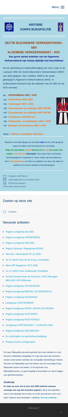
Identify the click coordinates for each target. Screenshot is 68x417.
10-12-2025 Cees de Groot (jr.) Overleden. (27, 259)
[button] (60, 7)
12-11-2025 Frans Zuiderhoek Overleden (26, 271)
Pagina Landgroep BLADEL (19, 231)
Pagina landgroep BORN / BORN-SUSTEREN (29, 308)
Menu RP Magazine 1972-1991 (21, 265)
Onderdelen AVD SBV (21, 99)
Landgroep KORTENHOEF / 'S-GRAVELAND (29, 325)
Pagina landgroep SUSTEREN (21, 314)
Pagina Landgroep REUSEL (20, 243)
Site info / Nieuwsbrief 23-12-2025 (23, 254)
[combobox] (24, 211)
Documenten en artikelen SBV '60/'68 (29, 108)
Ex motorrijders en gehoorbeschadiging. (26, 336)
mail (42, 142)
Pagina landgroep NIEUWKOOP (22, 330)
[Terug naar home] (20, 7)
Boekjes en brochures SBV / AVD (27, 125)
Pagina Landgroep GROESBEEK (22, 237)
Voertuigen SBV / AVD (20, 104)
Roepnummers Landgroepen (20, 342)
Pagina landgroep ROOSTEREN (22, 319)
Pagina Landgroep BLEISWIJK (21, 297)
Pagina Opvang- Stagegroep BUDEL (24, 248)
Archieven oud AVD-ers (21, 117)
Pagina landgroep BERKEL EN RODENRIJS (28, 291)
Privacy (31, 408)
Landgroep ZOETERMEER (19, 302)
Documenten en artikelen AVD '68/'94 (29, 112)
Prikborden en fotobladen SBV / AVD (29, 121)
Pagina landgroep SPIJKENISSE (22, 286)
